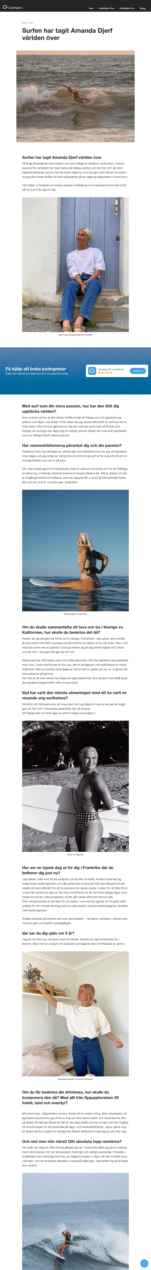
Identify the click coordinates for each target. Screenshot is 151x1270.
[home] (14, 7)
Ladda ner (138, 371)
